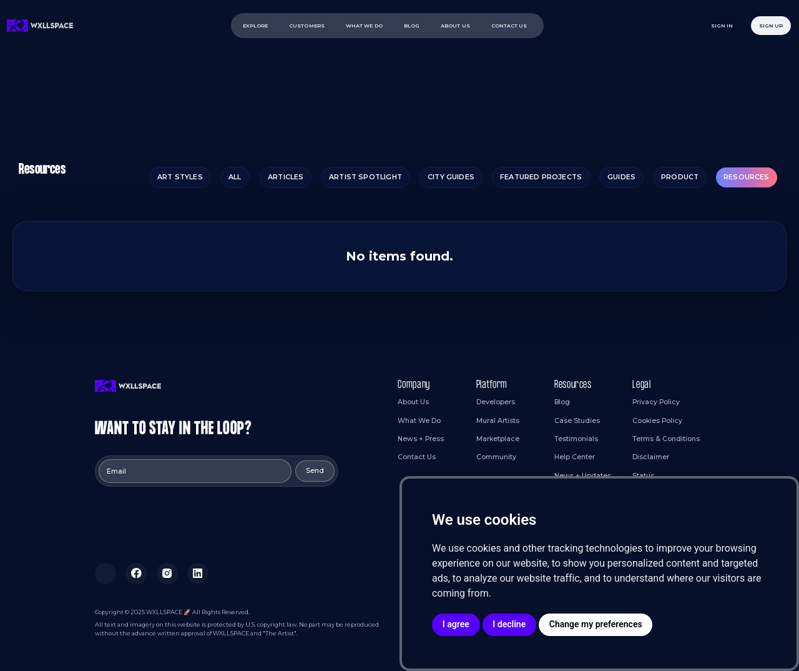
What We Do (419, 421)
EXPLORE (255, 25)
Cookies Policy (657, 421)
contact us (509, 25)
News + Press (421, 439)
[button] (309, 25)
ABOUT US (455, 25)
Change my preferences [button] (595, 624)
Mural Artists (497, 421)
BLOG (411, 25)
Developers (495, 402)
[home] (40, 25)
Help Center (574, 457)
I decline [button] (509, 624)
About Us (413, 402)
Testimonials (576, 439)
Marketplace (497, 439)
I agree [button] (456, 624)
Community (496, 457)
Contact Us (417, 457)
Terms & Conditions (666, 439)
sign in (722, 25)
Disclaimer (650, 457)
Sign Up (771, 25)
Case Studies (577, 421)
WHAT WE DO (364, 25)
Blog (562, 402)
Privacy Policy (656, 402)
